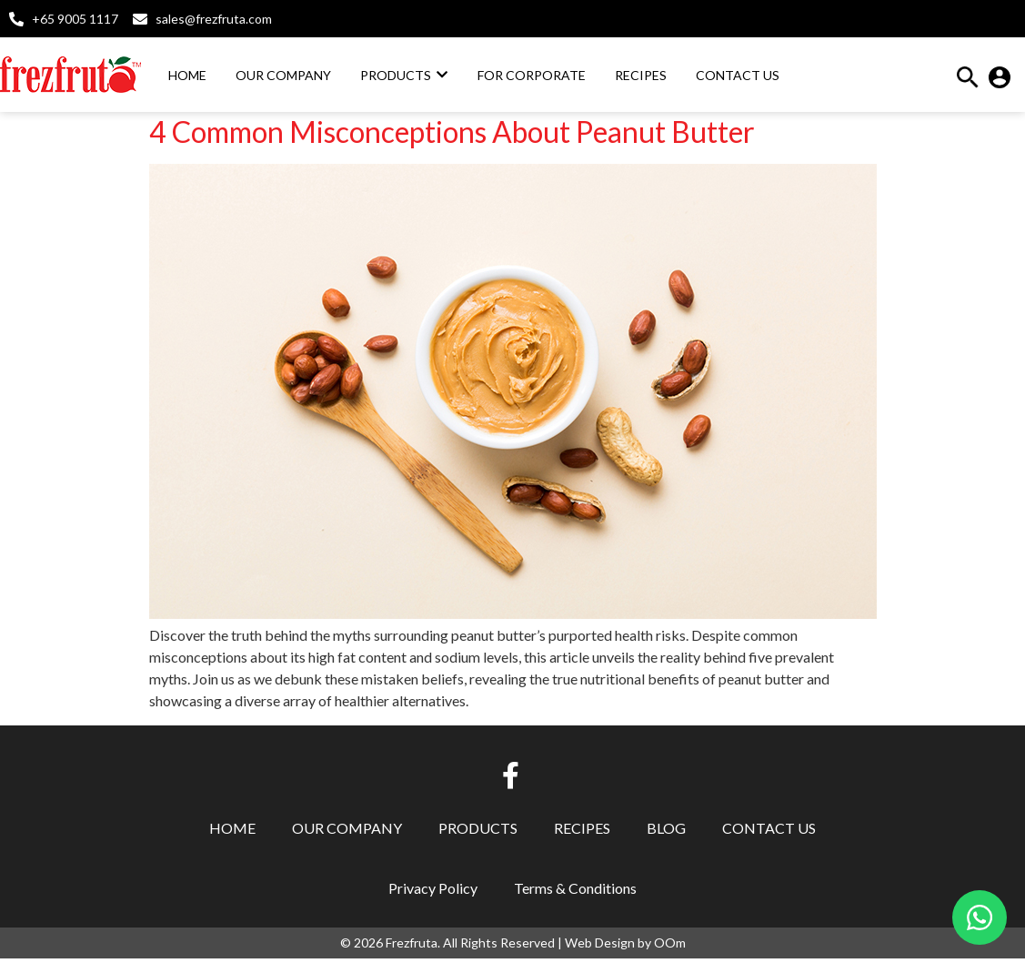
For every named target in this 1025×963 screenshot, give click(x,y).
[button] (968, 82)
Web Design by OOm (625, 947)
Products (478, 832)
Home (232, 832)
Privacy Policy (432, 892)
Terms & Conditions (575, 892)
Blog (666, 832)
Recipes (582, 832)
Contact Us (769, 832)
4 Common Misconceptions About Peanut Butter (452, 136)
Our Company (347, 832)
